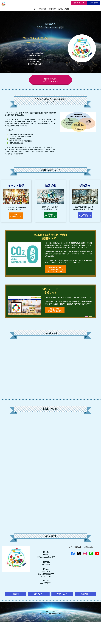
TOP (34, 9)
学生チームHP (62, 594)
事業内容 (42, 9)
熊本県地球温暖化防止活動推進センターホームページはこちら (55, 269)
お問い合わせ (94, 2)
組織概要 (16, 594)
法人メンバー (39, 594)
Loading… (50, 469)
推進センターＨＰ (79, 2)
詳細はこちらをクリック (16, 215)
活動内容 (52, 9)
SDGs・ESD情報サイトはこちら (55, 310)
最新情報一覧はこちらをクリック (50, 80)
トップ (69, 547)
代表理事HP (85, 594)
